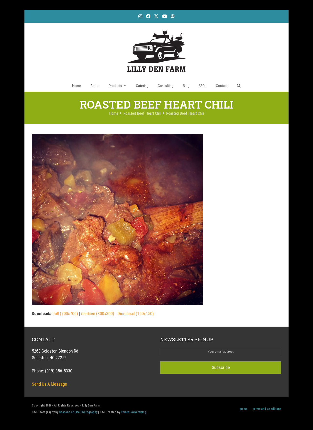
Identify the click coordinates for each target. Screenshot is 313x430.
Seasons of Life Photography (78, 412)
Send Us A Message (49, 384)
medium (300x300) (97, 313)
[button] (239, 85)
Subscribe (221, 367)
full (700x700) (65, 313)
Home (243, 409)
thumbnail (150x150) (135, 313)
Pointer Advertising (133, 412)
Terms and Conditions (266, 409)
